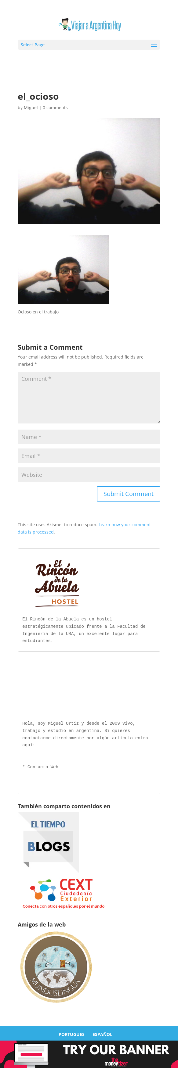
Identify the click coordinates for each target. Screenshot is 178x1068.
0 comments (55, 107)
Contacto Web (42, 766)
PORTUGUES (72, 1033)
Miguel (31, 107)
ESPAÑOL (102, 1033)
